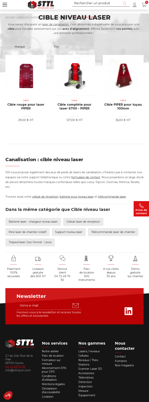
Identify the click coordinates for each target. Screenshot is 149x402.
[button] (5, 5)
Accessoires (86, 373)
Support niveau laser (68, 232)
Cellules (83, 355)
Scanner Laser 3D (90, 369)
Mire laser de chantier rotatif (27, 232)
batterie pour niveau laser (77, 196)
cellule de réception (45, 196)
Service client (62, 270)
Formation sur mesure (51, 362)
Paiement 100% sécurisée (13, 272)
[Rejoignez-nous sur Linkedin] (128, 311)
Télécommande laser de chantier (113, 232)
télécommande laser (112, 196)
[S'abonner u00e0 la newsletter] (75, 305)
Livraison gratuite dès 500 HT (38, 272)
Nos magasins (124, 365)
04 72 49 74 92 (62, 278)
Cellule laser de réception (83, 221)
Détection (85, 382)
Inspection (85, 386)
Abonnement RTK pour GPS (54, 369)
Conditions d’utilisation (49, 377)
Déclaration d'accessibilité (51, 390)
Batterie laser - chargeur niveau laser (33, 221)
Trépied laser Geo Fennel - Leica (30, 242)
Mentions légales (53, 384)
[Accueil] (41, 4)
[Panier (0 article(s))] (144, 5)
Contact (120, 356)
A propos (121, 361)
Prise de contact (141, 209)
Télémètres (86, 377)
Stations (84, 364)
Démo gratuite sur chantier (135, 272)
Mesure (83, 391)
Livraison (47, 396)
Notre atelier (50, 351)
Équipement (87, 395)
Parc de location (53, 355)
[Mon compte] (134, 5)
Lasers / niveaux (89, 351)
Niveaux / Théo (88, 360)
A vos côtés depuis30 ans (111, 272)
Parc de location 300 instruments (87, 274)
